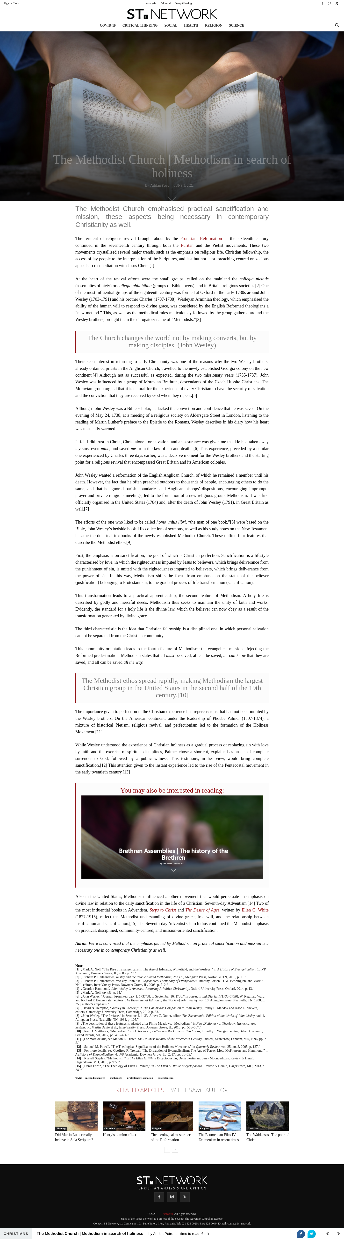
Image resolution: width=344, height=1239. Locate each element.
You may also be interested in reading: (172, 790)
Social (170, 25)
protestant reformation (140, 1077)
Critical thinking (140, 25)
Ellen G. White (255, 910)
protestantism (165, 1077)
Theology (61, 1128)
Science (236, 25)
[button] (337, 26)
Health (191, 25)
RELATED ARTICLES (140, 1090)
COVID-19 (107, 25)
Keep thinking (183, 3)
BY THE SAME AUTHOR (198, 1090)
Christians (109, 1128)
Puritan (187, 245)
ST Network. (166, 1214)
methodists (116, 1077)
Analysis (151, 3)
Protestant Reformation (201, 238)
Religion (213, 25)
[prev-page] (167, 1150)
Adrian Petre (159, 185)
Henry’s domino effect (119, 1135)
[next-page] (175, 1150)
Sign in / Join (11, 3)
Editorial (166, 3)
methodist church (95, 1077)
